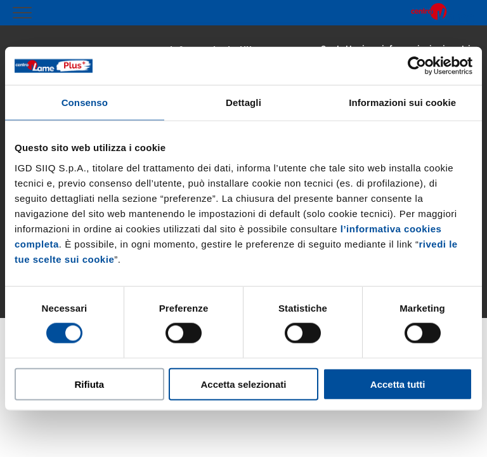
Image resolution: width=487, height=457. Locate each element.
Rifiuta (89, 383)
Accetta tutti (397, 383)
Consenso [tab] (85, 102)
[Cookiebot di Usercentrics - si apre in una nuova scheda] (416, 66)
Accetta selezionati (243, 383)
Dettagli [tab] (243, 102)
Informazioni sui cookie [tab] (402, 102)
